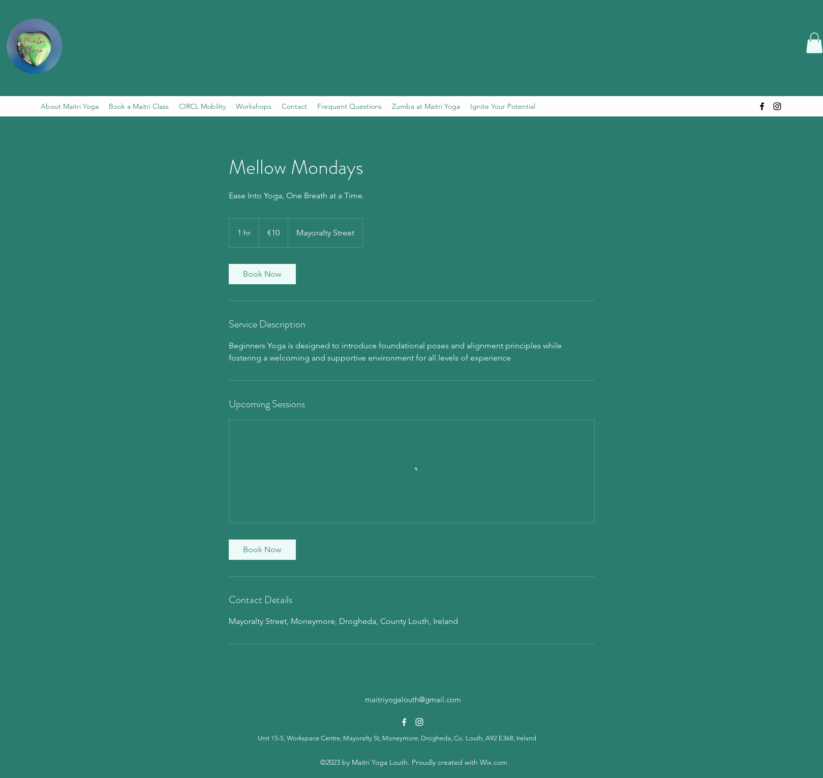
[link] (262, 274)
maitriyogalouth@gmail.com (413, 699)
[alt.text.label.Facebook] (762, 106)
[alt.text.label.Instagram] (777, 106)
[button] (814, 43)
